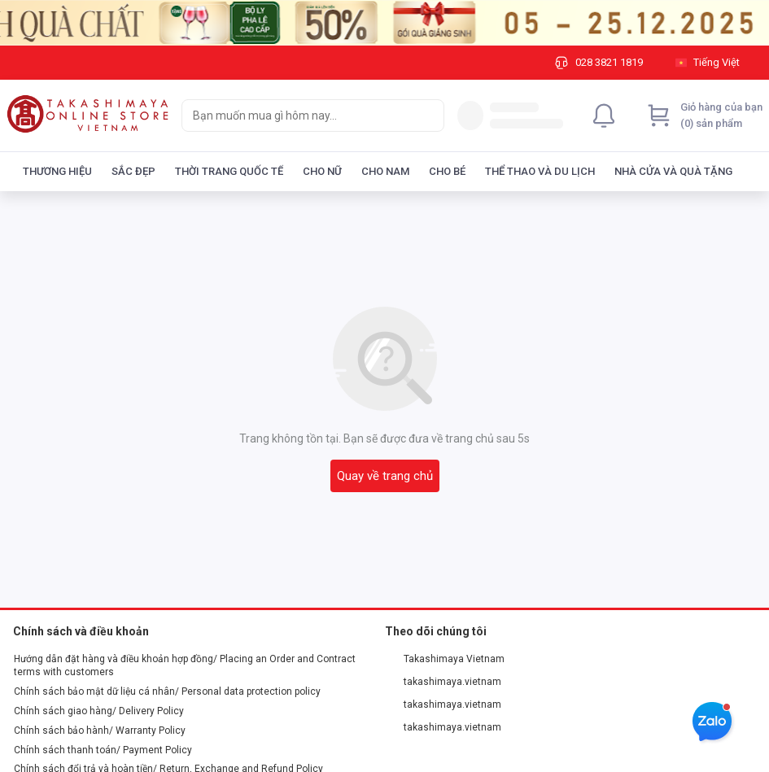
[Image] (384, 23)
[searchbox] (298, 115)
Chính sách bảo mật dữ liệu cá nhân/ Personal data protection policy (167, 691)
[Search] (428, 115)
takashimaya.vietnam (443, 681)
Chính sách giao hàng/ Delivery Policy (99, 711)
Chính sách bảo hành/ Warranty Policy (100, 730)
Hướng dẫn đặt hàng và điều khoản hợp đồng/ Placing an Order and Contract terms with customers (185, 665)
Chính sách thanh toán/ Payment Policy (103, 750)
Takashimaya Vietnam (445, 658)
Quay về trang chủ (384, 476)
